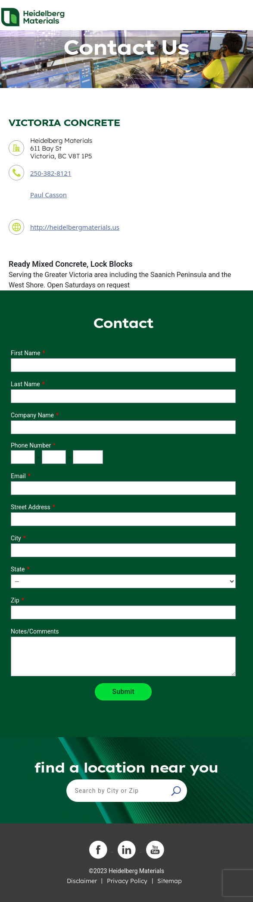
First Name (25, 353)
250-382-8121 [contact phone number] (50, 173)
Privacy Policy (127, 881)
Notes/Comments (35, 631)
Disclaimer (82, 881)
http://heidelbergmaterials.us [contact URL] (74, 227)
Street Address (30, 507)
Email (18, 476)
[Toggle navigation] (238, 14)
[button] (177, 791)
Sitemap (169, 881)
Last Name (25, 384)
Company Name (32, 415)
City (16, 538)
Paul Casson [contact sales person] (48, 194)
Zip (15, 600)
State (18, 569)
